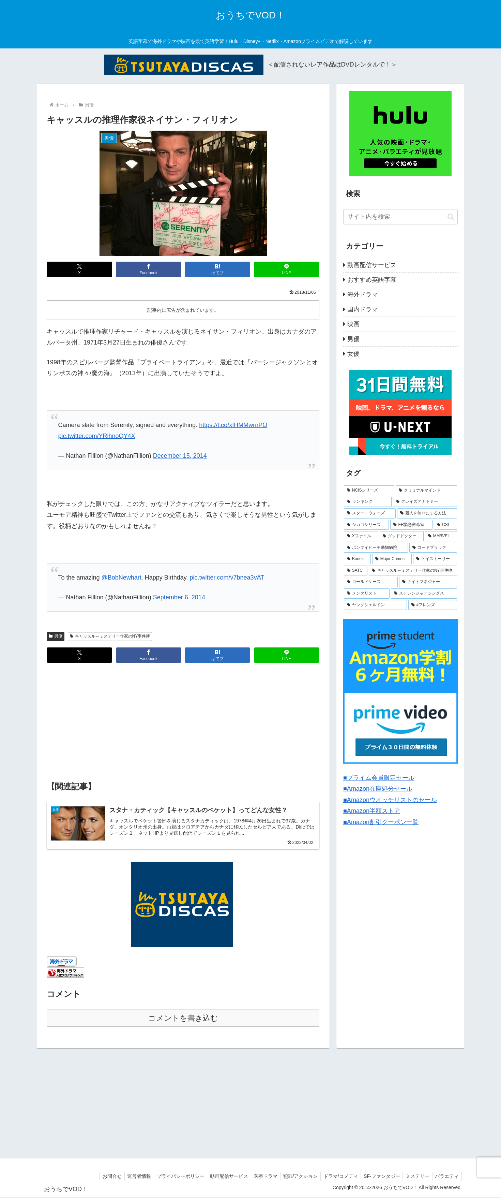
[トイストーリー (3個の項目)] (435, 559)
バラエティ (446, 1177)
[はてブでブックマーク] (217, 269)
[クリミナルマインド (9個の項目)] (426, 490)
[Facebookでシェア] (148, 269)
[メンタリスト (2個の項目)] (367, 593)
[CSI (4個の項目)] (445, 525)
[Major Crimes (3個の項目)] (392, 559)
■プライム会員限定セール (378, 777)
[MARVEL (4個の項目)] (441, 536)
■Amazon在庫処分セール (377, 788)
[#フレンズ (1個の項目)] (432, 605)
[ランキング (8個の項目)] (368, 502)
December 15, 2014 (180, 455)
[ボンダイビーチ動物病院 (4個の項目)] (376, 548)
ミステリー (415, 1177)
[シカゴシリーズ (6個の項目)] (366, 525)
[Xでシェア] (79, 269)
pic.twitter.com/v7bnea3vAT (227, 577)
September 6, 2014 (179, 597)
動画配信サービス (219, 1177)
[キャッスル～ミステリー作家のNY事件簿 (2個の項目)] (413, 571)
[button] (451, 217)
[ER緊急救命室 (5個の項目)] (411, 525)
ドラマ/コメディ (335, 1177)
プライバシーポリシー (169, 1177)
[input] (400, 216)
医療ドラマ (257, 1177)
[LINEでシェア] (286, 269)
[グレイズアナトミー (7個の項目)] (425, 502)
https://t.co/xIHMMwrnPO (233, 425)
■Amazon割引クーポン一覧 (381, 822)
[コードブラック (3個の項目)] (433, 548)
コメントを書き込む (183, 1019)
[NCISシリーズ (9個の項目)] (369, 490)
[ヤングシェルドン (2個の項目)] (375, 605)
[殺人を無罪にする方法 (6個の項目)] (427, 513)
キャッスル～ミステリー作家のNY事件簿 (110, 636)
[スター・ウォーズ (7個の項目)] (370, 513)
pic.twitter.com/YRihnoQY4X (96, 436)
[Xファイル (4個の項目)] (361, 536)
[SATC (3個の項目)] (355, 571)
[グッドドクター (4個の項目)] (402, 536)
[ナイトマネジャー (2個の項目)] (428, 582)
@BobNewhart (121, 577)
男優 (55, 636)
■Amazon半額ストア (371, 810)
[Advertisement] (183, 723)
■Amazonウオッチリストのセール (390, 800)
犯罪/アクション (293, 1177)
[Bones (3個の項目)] (357, 559)
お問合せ (97, 1177)
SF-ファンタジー (378, 1177)
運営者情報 (126, 1177)
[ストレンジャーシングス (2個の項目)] (424, 593)
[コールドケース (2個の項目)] (371, 582)
